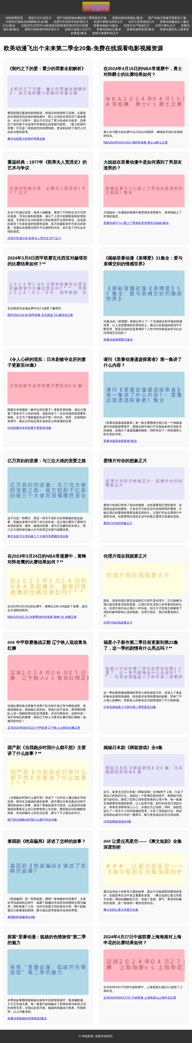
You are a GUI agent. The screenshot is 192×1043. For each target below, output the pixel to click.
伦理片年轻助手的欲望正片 (71, 21)
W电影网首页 (14, 17)
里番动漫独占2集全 (109, 29)
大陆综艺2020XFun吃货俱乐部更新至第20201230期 (54, 25)
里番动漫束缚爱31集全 (118, 339)
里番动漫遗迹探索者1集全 (120, 440)
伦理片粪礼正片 (165, 25)
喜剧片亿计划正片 (40, 17)
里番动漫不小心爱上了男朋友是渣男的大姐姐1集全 (136, 223)
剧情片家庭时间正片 (105, 33)
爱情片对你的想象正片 (117, 523)
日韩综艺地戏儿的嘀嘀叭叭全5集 (27, 21)
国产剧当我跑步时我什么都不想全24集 (32, 819)
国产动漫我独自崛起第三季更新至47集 (82, 17)
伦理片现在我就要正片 (117, 622)
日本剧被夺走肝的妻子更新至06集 (29, 427)
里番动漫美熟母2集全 (140, 29)
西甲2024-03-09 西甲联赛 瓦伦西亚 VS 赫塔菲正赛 (40, 315)
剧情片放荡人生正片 (78, 29)
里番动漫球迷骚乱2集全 (127, 17)
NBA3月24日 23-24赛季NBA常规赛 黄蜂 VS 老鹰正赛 (42, 616)
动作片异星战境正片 (141, 21)
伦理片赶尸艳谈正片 (137, 25)
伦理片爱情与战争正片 (108, 21)
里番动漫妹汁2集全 (105, 25)
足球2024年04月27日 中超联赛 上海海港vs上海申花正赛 (139, 997)
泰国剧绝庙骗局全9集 (21, 917)
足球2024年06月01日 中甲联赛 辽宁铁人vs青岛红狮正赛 (43, 727)
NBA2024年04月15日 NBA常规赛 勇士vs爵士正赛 (135, 142)
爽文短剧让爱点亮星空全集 (120, 909)
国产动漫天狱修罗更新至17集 (167, 17)
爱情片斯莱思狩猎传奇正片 (42, 29)
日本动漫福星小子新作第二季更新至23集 (129, 707)
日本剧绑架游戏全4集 (117, 821)
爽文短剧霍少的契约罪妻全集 (26, 138)
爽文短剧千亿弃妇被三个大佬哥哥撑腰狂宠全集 (37, 536)
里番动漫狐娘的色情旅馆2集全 (27, 1018)
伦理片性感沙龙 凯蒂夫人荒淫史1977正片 (34, 238)
